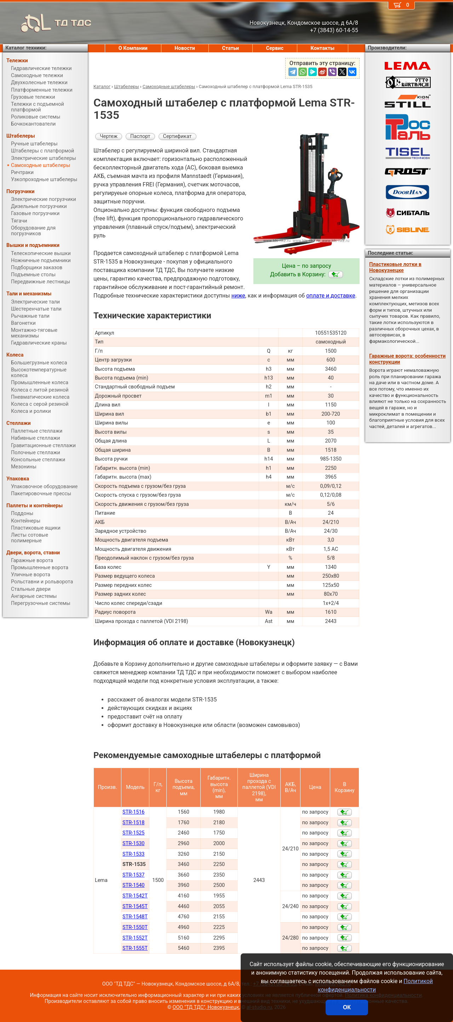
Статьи (230, 48)
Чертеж (108, 136)
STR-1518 (133, 823)
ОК (347, 1007)
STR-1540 (133, 885)
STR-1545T (135, 906)
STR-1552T (135, 938)
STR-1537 (133, 875)
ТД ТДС (47, 23)
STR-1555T (135, 948)
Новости (184, 48)
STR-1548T (135, 917)
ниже (238, 295)
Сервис (274, 48)
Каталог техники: (25, 48)
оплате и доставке (330, 295)
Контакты (323, 48)
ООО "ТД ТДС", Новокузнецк (206, 1007)
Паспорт (140, 136)
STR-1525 (133, 833)
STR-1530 (133, 844)
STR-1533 (133, 854)
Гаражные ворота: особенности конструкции (407, 359)
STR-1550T (135, 927)
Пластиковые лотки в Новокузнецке (395, 267)
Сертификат (177, 136)
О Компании (133, 48)
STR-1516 (133, 812)
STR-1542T (135, 896)
